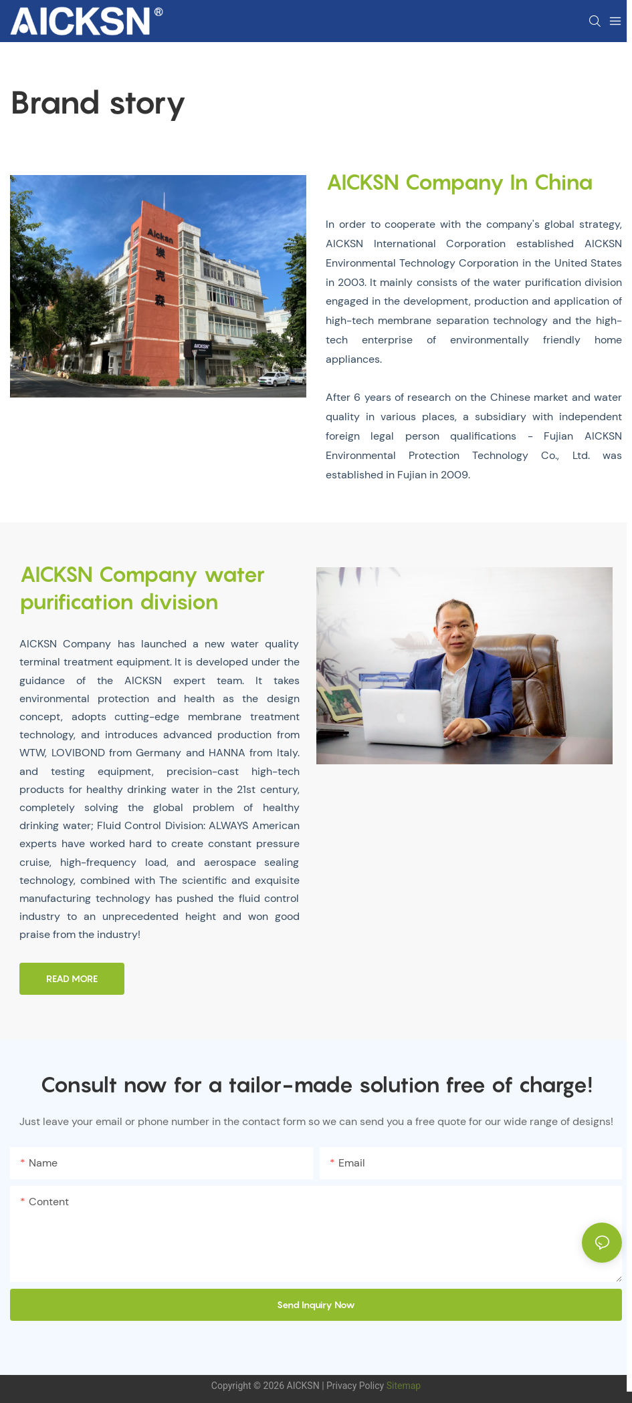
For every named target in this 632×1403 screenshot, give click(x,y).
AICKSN (303, 1385)
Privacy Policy (355, 1385)
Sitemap (402, 1385)
